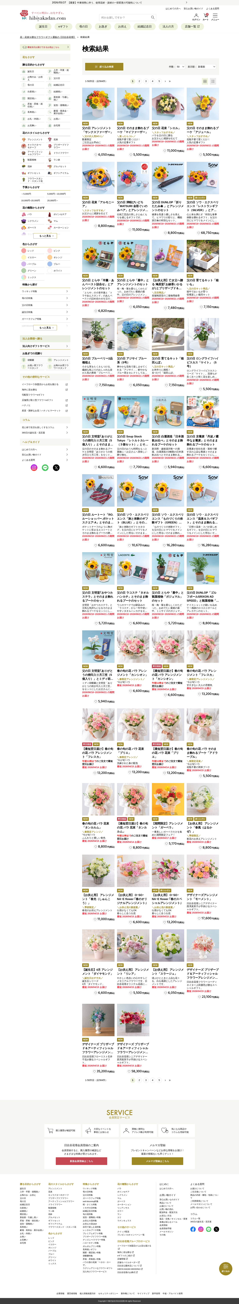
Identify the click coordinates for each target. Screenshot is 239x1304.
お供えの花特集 (90, 1221)
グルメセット (54, 1217)
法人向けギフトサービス (36, 346)
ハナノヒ (45, 405)
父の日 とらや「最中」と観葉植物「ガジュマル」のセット (168, 596)
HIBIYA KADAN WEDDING (130, 1269)
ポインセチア (123, 1192)
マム (119, 1198)
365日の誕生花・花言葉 (33, 432)
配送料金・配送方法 (168, 1212)
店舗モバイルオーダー (128, 1262)
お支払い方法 (165, 1216)
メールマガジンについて (201, 1204)
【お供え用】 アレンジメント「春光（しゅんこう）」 (98, 899)
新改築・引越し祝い (29, 1217)
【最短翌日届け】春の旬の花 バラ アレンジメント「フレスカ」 (97, 752)
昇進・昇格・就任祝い (30, 1221)
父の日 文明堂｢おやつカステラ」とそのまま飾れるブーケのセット (97, 596)
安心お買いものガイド (169, 1200)
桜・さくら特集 (90, 1205)
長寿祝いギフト (90, 1249)
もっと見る (45, 236)
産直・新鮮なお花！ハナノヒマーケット (45, 410)
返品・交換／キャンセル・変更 (173, 1219)
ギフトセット (54, 1221)
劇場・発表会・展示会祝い (32, 1230)
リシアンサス (123, 1208)
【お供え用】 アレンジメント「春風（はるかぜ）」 (203, 827)
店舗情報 (122, 1259)
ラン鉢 (51, 1211)
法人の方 (168, 26)
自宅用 (23, 1243)
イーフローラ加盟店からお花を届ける (45, 384)
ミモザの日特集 (90, 1208)
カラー (120, 1211)
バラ (119, 1189)
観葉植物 (52, 1208)
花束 (50, 1192)
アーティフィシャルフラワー (61, 1201)
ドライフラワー (55, 1205)
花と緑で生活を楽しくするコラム (38, 427)
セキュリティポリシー (108, 1293)
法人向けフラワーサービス (95, 1272)
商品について (165, 1203)
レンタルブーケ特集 (92, 1230)
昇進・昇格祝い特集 (92, 1259)
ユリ (119, 1217)
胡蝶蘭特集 (88, 1256)
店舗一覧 (192, 26)
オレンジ (52, 1248)
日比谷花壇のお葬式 (127, 1272)
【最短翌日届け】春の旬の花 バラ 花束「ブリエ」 (167, 752)
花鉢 (50, 1214)
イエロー (52, 1244)
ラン (119, 1214)
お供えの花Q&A (90, 1224)
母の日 (83, 26)
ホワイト (52, 1260)
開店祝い (24, 1214)
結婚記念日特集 (90, 1211)
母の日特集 (88, 1192)
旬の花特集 (88, 1214)
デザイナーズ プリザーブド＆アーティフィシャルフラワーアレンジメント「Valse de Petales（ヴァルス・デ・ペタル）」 (203, 977)
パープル (52, 1251)
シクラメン (122, 1195)
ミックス (52, 1264)
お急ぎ (103, 26)
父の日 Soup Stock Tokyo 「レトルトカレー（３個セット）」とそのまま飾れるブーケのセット (133, 444)
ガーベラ (121, 1201)
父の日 (23, 1198)
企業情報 (60, 1293)
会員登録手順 (165, 1228)
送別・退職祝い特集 (92, 1217)
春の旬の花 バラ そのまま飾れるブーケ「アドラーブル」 (202, 752)
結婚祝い (24, 1211)
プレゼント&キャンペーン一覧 (131, 1235)
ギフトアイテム (55, 1224)
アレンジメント (55, 1189)
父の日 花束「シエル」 (166, 128)
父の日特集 (88, 1195)
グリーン (52, 1257)
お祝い (23, 1237)
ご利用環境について (199, 1201)
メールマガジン (166, 1232)
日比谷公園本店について (129, 1266)
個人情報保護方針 (88, 1293)
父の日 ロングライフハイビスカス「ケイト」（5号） (203, 362)
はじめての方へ (173, 8)
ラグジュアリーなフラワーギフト (98, 1268)
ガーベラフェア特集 (92, 1198)
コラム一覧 (195, 1219)
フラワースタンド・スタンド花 (62, 1227)
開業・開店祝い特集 (92, 1253)
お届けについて (166, 1206)
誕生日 (43, 26)
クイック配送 (123, 1232)
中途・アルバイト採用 (173, 1293)
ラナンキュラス (124, 1221)
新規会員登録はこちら (81, 1161)
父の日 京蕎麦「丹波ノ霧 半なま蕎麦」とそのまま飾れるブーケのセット (203, 440)
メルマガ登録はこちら (157, 1161)
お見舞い (24, 1240)
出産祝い (24, 1208)
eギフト (63, 26)
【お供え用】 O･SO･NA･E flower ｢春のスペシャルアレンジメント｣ (167, 899)
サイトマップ (143, 1293)
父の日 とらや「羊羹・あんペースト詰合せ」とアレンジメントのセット (98, 284)
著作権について (128, 1293)
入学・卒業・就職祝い (30, 1192)
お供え (122, 26)
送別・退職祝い (27, 1224)
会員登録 (163, 1225)
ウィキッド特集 (90, 1189)
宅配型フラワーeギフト (33, 395)
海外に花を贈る (45, 389)
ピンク (51, 1241)
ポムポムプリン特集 (92, 1246)
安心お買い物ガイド (193, 8)
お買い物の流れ (166, 1209)
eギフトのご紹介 (126, 1256)
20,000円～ (52, 200)
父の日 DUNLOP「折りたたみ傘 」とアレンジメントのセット (168, 206)
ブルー (51, 1254)
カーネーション (124, 1205)
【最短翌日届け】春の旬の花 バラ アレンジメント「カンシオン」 (167, 674)
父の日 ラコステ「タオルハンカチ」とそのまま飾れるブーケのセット (133, 596)
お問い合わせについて (200, 1208)
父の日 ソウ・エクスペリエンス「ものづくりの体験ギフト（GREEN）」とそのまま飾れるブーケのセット (168, 522)
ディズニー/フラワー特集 (94, 1240)
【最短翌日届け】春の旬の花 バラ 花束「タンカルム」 (132, 827)
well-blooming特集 (90, 1201)
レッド (51, 1238)
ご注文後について (198, 1192)
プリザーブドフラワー (58, 1198)
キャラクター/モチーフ (58, 1195)
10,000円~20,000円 (30, 200)
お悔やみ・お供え (28, 1195)
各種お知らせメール (168, 1222)
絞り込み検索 (104, 66)
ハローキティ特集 (91, 1243)
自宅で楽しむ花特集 (92, 1227)
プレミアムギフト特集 (93, 1233)
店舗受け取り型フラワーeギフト (45, 400)
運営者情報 (72, 1293)
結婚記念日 (145, 26)
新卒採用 (156, 1293)
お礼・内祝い (26, 1233)
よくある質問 (212, 8)
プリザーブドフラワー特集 (95, 1237)
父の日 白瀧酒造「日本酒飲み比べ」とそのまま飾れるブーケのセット (168, 440)
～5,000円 (26, 194)
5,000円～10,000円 (56, 194)
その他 (162, 1235)
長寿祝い (24, 1227)
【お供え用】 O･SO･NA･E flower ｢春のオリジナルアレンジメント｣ (132, 899)
